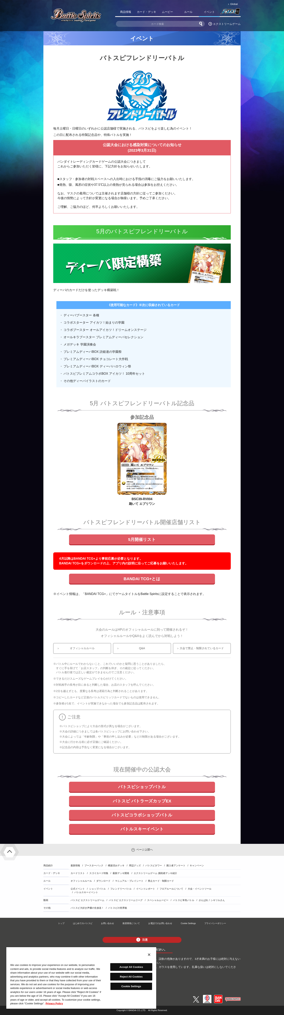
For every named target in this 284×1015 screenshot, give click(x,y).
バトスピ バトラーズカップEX (142, 801)
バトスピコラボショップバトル (142, 815)
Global (234, 4)
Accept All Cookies (131, 967)
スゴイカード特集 (98, 873)
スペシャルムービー (157, 900)
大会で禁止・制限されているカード (202, 648)
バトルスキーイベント (142, 829)
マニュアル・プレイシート (129, 881)
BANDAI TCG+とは (142, 578)
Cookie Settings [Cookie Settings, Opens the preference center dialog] (131, 986)
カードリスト (78, 873)
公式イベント (78, 888)
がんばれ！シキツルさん (212, 900)
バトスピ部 (230, 12)
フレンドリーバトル (121, 888)
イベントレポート (145, 888)
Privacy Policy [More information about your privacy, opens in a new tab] (54, 1003)
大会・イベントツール (199, 888)
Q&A (142, 648)
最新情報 (75, 865)
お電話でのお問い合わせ (160, 923)
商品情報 (125, 11)
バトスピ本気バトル (183, 900)
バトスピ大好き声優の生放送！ (87, 908)
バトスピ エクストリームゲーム (87, 900)
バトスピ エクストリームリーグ (126, 900)
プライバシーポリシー (215, 923)
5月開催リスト (142, 539)
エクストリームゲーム (227, 23)
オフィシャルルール (82, 648)
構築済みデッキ (116, 865)
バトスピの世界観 (117, 908)
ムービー (167, 11)
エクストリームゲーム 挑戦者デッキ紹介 (155, 873)
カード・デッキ (146, 11)
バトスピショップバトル (142, 786)
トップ (61, 923)
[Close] (149, 954)
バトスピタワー (153, 865)
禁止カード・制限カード (161, 881)
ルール (188, 11)
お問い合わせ (107, 923)
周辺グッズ (135, 865)
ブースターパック (93, 865)
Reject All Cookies (131, 976)
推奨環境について (131, 923)
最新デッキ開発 (121, 873)
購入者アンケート (175, 865)
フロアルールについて (171, 888)
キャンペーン (197, 865)
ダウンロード (103, 881)
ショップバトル (97, 888)
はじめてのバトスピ (82, 923)
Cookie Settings (188, 923)
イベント (209, 11)
